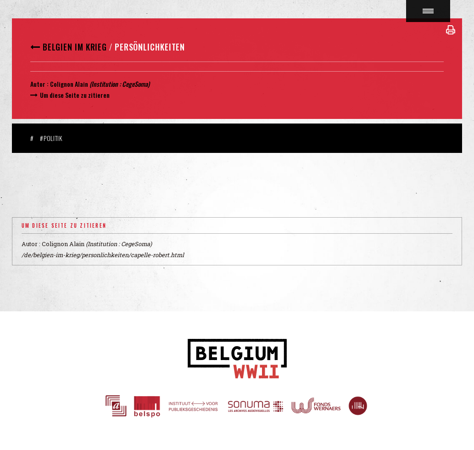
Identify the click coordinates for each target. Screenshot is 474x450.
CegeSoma (135, 84)
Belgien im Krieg (75, 47)
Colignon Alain (69, 84)
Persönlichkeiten (150, 47)
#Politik (51, 138)
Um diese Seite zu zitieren (75, 95)
